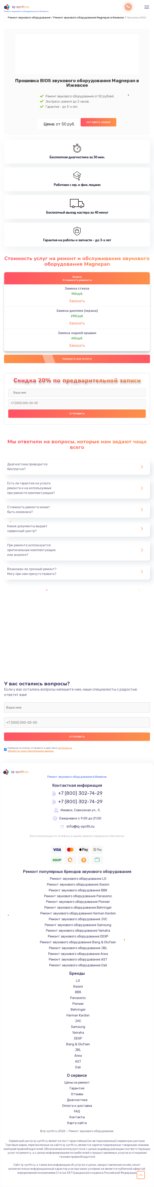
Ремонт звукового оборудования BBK (78, 890)
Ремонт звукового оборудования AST (78, 959)
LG (78, 981)
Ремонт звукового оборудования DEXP (78, 936)
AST (78, 1061)
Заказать (77, 301)
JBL (78, 1050)
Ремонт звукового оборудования (29, 17)
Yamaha (78, 1032)
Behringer (78, 1009)
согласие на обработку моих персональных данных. (40, 749)
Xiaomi (78, 986)
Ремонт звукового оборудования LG (78, 879)
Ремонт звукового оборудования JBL (78, 948)
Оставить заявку (98, 122)
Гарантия (77, 1088)
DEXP (78, 1038)
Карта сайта (77, 1123)
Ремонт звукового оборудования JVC (78, 919)
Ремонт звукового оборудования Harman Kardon (78, 913)
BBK (78, 992)
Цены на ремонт (77, 1082)
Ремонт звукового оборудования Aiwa (78, 954)
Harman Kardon (78, 1015)
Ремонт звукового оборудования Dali (78, 965)
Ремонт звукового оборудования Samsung (78, 925)
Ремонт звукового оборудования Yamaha (78, 930)
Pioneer (78, 1004)
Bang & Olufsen (78, 1044)
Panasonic (78, 998)
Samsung (78, 1027)
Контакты (77, 1117)
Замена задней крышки (77, 333)
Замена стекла (77, 288)
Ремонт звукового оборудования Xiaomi (78, 884)
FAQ (77, 1111)
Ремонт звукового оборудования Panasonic (78, 896)
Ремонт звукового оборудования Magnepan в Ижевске (88, 17)
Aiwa (78, 1056)
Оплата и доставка (77, 1106)
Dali (78, 1067)
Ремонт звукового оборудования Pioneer (78, 902)
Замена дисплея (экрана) (77, 311)
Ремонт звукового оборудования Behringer (78, 907)
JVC (78, 1021)
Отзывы (77, 1094)
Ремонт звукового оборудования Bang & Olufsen (78, 942)
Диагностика (77, 1100)
